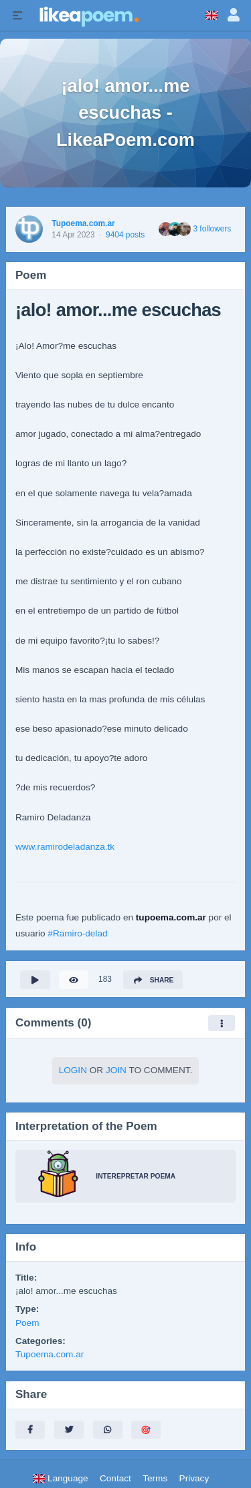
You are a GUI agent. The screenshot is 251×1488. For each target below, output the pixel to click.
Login (73, 1070)
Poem (27, 1323)
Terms (155, 1478)
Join (116, 1070)
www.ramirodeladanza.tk (64, 847)
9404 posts (125, 234)
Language (60, 1478)
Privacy (194, 1478)
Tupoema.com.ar (83, 223)
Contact (115, 1478)
